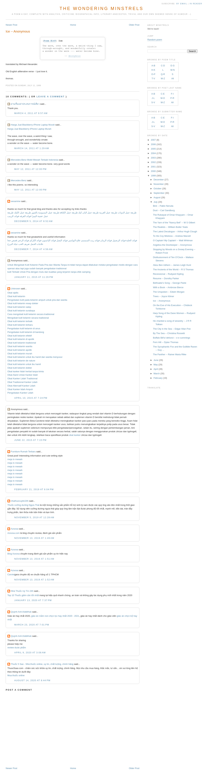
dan (51, 265)
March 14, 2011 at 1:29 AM (31, 148)
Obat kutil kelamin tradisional (21, 342)
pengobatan (112, 265)
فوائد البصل (62, 240)
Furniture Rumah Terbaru (23, 451)
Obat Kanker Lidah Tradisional (22, 378)
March (156, 373)
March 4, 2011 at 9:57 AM (30, 113)
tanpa (74, 272)
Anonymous (75, 56)
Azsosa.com (13, 533)
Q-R (163, 74)
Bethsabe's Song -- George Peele (169, 283)
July (155, 202)
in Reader (196, 4)
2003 (153, 157)
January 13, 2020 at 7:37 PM (33, 600)
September (158, 193)
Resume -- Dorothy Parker (166, 278)
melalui (102, 265)
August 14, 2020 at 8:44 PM (32, 680)
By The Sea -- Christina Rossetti (169, 333)
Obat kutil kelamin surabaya (21, 310)
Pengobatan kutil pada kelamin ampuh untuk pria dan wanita (37, 300)
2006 (153, 144)
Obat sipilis (12, 292)
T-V (153, 78)
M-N (172, 70)
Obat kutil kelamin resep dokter (22, 303)
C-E (163, 93)
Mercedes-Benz (18, 180)
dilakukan (93, 265)
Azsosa (14, 528)
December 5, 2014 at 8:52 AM (33, 221)
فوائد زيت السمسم (90, 240)
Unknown (15, 288)
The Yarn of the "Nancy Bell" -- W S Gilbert (174, 222)
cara (135, 265)
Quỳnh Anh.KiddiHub (21, 612)
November (158, 184)
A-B (153, 65)
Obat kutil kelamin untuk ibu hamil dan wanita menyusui (34, 357)
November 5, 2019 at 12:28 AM (34, 517)
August (156, 197)
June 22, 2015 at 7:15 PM (30, 440)
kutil (9, 272)
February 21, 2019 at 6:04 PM (33, 489)
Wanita (56, 265)
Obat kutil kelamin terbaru (20, 325)
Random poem (154, 39)
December (158, 179)
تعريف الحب (24, 244)
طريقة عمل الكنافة (68, 212)
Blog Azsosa (13, 553)
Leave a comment (51, 96)
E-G (173, 65)
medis (122, 265)
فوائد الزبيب (13, 216)
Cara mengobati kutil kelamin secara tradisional (30, 314)
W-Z (163, 78)
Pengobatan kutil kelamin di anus (23, 328)
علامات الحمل (37, 244)
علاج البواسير (74, 240)
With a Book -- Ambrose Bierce (168, 287)
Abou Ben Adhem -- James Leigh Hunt (172, 265)
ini (68, 265)
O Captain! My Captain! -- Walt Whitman (173, 240)
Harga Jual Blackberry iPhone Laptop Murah (33, 124)
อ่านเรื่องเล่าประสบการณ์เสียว (25, 104)
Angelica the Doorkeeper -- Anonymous (172, 245)
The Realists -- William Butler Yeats (170, 227)
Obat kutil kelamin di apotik (20, 339)
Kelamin (34, 265)
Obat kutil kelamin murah (19, 353)
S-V (153, 102)
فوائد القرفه (25, 216)
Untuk (10, 265)
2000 (153, 171)
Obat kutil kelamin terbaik (19, 321)
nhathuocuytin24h (19, 501)
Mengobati (19, 265)
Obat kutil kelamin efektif (19, 335)
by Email (181, 4)
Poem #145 (50, 41)
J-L (153, 98)
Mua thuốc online (16, 675)
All (172, 78)
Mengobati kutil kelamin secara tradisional (28, 318)
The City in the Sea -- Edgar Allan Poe (172, 329)
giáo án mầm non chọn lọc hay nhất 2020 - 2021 (55, 616)
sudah (32, 268)
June (155, 360)
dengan (129, 265)
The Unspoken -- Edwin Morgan (168, 292)
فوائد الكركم (35, 240)
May (155, 364)
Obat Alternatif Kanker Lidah (21, 385)
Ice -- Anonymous (18, 31)
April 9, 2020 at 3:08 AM (30, 652)
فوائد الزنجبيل (119, 240)
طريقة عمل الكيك (22, 212)
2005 (153, 149)
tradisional (61, 268)
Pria (46, 265)
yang (59, 272)
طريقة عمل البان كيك (88, 212)
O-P (153, 74)
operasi (11, 268)
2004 (153, 153)
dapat (85, 265)
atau (17, 268)
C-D (163, 65)
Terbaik (15, 272)
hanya (79, 265)
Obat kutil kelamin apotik (19, 350)
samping (86, 272)
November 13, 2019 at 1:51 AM (34, 559)
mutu (41, 272)
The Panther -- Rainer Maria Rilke (169, 354)
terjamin (66, 272)
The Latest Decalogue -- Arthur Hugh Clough (175, 231)
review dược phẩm (16, 647)
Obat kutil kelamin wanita (19, 346)
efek (79, 272)
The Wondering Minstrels (101, 8)
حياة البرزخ (12, 244)
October (157, 188)
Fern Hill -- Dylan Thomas (165, 342)
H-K (153, 70)
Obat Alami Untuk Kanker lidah (22, 375)
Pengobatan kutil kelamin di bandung (25, 332)
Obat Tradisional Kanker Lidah (22, 382)
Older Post (134, 25)
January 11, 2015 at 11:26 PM (33, 277)
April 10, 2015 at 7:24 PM (30, 398)
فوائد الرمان (106, 240)
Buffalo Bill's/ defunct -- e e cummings (171, 337)
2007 (153, 140)
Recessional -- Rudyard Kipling (168, 274)
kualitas (52, 272)
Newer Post (11, 25)
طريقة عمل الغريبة (108, 212)
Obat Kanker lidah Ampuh (20, 389)
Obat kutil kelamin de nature (21, 360)
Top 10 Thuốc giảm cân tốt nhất (23, 595)
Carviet (10, 574)
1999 (153, 175)
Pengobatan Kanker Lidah (20, 392)
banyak (39, 268)
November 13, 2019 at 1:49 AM (34, 538)
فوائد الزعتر (23, 240)
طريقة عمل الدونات (127, 212)
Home (73, 25)
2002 (153, 162)
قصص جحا (12, 240)
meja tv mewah (14, 459)
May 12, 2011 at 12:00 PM (30, 169)
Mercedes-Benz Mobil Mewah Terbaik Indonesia (34, 160)
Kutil (27, 265)
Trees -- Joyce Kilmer (163, 296)
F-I (172, 93)
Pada (41, 265)
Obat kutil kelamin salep (19, 307)
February (157, 378)
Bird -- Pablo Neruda (163, 206)
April (155, 369)
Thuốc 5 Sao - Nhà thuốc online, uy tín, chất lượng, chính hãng (42, 664)
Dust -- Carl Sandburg (164, 210)
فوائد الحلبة (131, 240)
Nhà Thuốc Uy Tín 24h (22, 591)
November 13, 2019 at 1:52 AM (34, 579)
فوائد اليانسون (49, 240)
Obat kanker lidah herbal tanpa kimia (25, 371)
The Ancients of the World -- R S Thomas (173, 269)
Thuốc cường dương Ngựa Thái (23, 505)
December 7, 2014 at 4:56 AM (33, 249)
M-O (162, 98)
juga (27, 268)
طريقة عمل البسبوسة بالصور (45, 212)
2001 (153, 166)
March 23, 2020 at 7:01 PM (31, 624)
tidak (72, 265)
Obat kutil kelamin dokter (19, 368)
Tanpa (64, 265)
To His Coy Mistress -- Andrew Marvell (172, 236)
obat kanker (75, 435)
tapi (22, 268)
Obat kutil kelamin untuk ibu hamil (24, 364)
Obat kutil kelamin (16, 296)
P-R (172, 98)
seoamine (15, 201)
